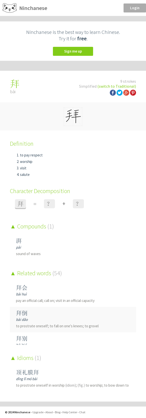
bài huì (21, 294)
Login (135, 7)
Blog (57, 412)
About (49, 412)
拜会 (21, 287)
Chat (82, 412)
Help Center (69, 412)
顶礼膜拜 (27, 372)
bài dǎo (22, 319)
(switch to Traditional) (116, 86)
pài (18, 247)
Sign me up (73, 51)
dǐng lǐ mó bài (26, 378)
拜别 (21, 338)
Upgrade (37, 412)
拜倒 (21, 313)
